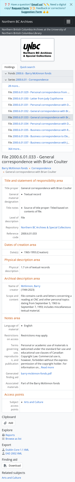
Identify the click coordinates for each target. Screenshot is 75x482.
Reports (8, 435)
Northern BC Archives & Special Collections (46, 227)
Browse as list (11, 438)
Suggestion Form (31, 12)
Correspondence (41, 168)
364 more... (14, 149)
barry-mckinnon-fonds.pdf (36, 373)
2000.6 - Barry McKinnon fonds (33, 73)
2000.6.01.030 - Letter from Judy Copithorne (38, 98)
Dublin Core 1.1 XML (15, 449)
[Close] (71, 4)
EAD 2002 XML (12, 453)
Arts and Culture (33, 402)
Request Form (20, 8)
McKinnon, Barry (30, 286)
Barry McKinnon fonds (15, 168)
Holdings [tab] (9, 67)
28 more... (14, 86)
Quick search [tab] (27, 67)
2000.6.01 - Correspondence (32, 79)
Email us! (37, 4)
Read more (47, 367)
